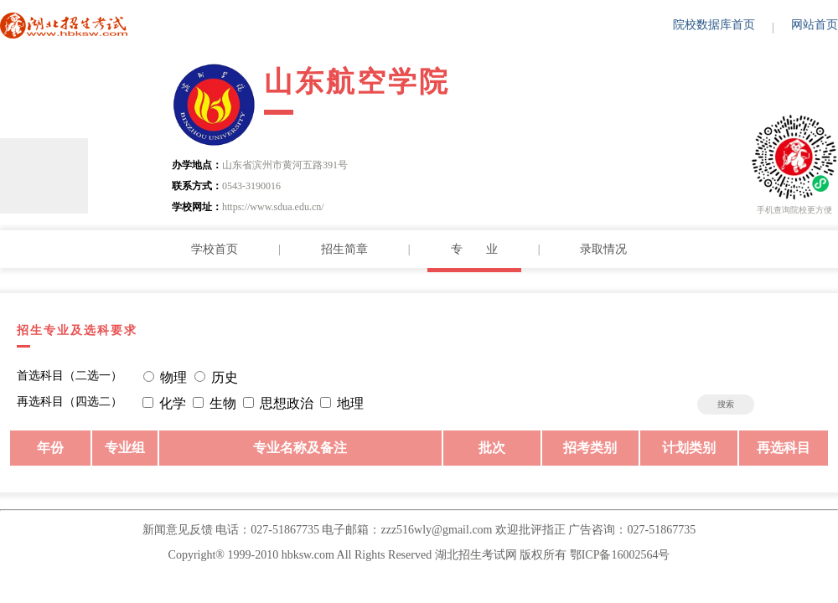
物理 (173, 377)
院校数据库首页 (714, 24)
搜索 (725, 404)
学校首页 (214, 249)
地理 (350, 403)
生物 (223, 403)
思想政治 (286, 403)
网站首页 (814, 24)
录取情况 (603, 249)
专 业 (474, 249)
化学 (172, 403)
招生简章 (344, 249)
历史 (224, 377)
